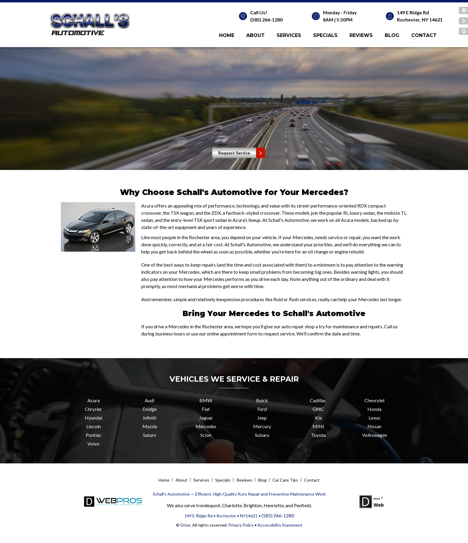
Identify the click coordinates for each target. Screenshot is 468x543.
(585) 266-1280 (266, 19)
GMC (318, 409)
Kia (318, 417)
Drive (185, 524)
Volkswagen (374, 435)
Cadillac (318, 400)
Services (289, 35)
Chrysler (93, 409)
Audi (149, 400)
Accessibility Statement (280, 524)
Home (226, 35)
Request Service (234, 152)
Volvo (93, 443)
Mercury (262, 426)
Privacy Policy (240, 524)
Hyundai (93, 417)
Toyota (318, 435)
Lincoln (93, 426)
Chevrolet (374, 400)
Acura (93, 400)
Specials (325, 35)
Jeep (262, 417)
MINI (318, 426)
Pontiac (93, 435)
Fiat (206, 409)
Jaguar (206, 417)
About (255, 35)
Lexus (374, 417)
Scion (205, 435)
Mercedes (205, 426)
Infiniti (149, 417)
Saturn (149, 435)
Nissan (374, 426)
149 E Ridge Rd (413, 12)
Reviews (361, 35)
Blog (392, 35)
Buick (262, 400)
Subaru (262, 435)
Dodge (150, 409)
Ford (262, 409)
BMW (205, 400)
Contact (424, 35)
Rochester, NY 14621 (420, 19)
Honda (374, 409)
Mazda (149, 426)
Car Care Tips (285, 479)
